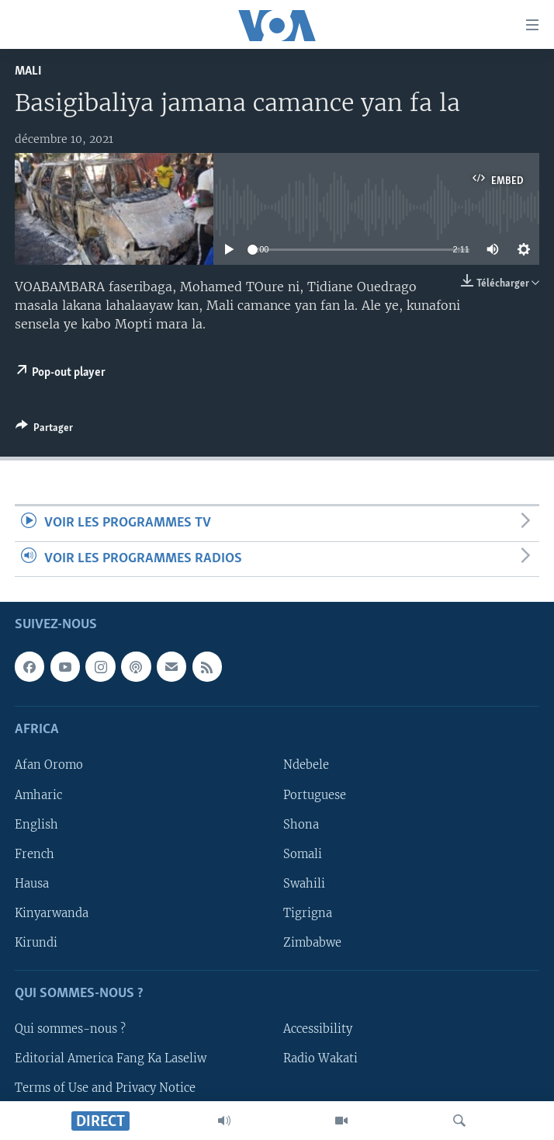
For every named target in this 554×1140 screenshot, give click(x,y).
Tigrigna (307, 913)
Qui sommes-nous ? (70, 1029)
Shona (301, 824)
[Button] (44, 430)
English (36, 824)
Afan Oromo (49, 765)
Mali (28, 71)
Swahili (304, 884)
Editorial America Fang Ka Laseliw (110, 1058)
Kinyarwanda (51, 913)
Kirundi (36, 943)
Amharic (38, 794)
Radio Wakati (320, 1058)
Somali (302, 854)
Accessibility (317, 1029)
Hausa (32, 884)
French (34, 854)
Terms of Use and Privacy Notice (105, 1088)
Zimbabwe (312, 943)
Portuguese (314, 794)
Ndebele (306, 765)
